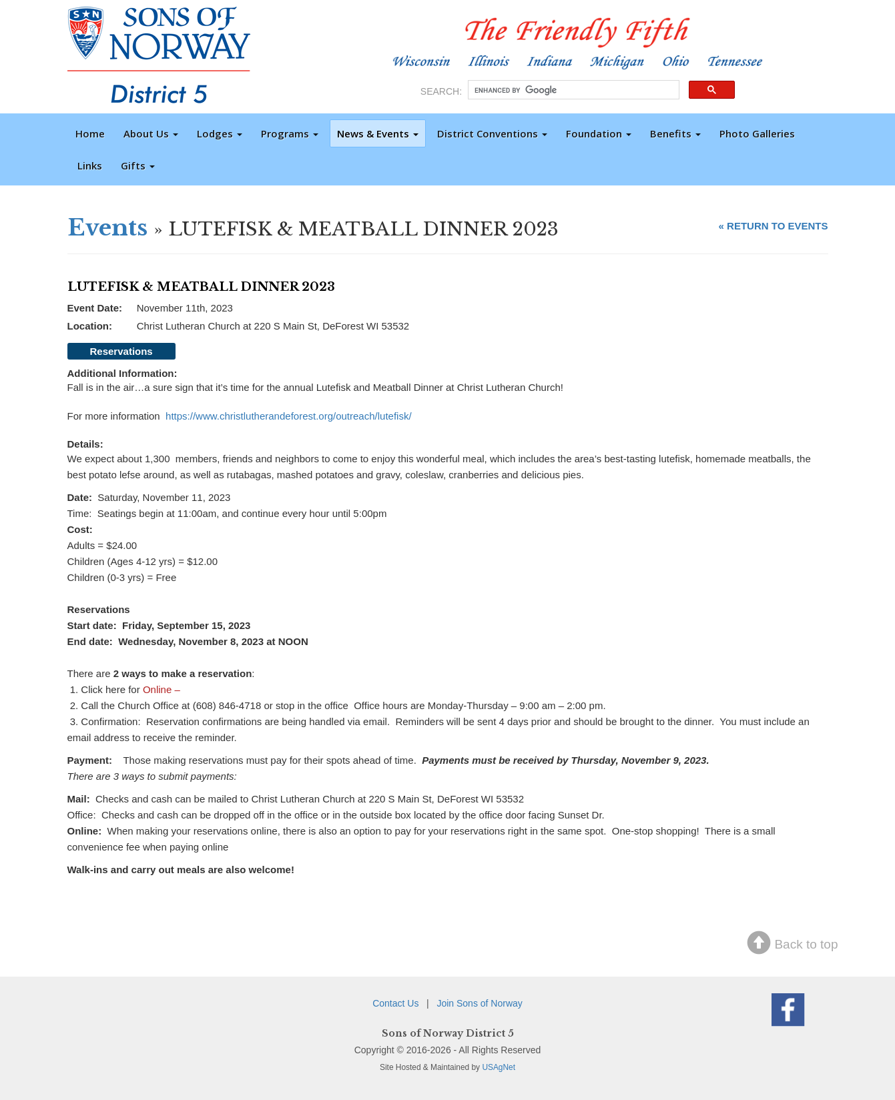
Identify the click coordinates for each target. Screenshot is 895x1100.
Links (89, 165)
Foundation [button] (598, 133)
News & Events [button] (377, 133)
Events (107, 227)
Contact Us (395, 1003)
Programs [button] (289, 133)
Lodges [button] (219, 133)
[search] (572, 90)
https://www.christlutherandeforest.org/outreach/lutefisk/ (289, 416)
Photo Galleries (757, 133)
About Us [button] (150, 133)
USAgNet (498, 1067)
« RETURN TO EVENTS (773, 225)
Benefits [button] (675, 133)
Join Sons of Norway (479, 1003)
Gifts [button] (138, 165)
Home (90, 133)
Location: (90, 326)
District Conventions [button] (492, 133)
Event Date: (95, 308)
